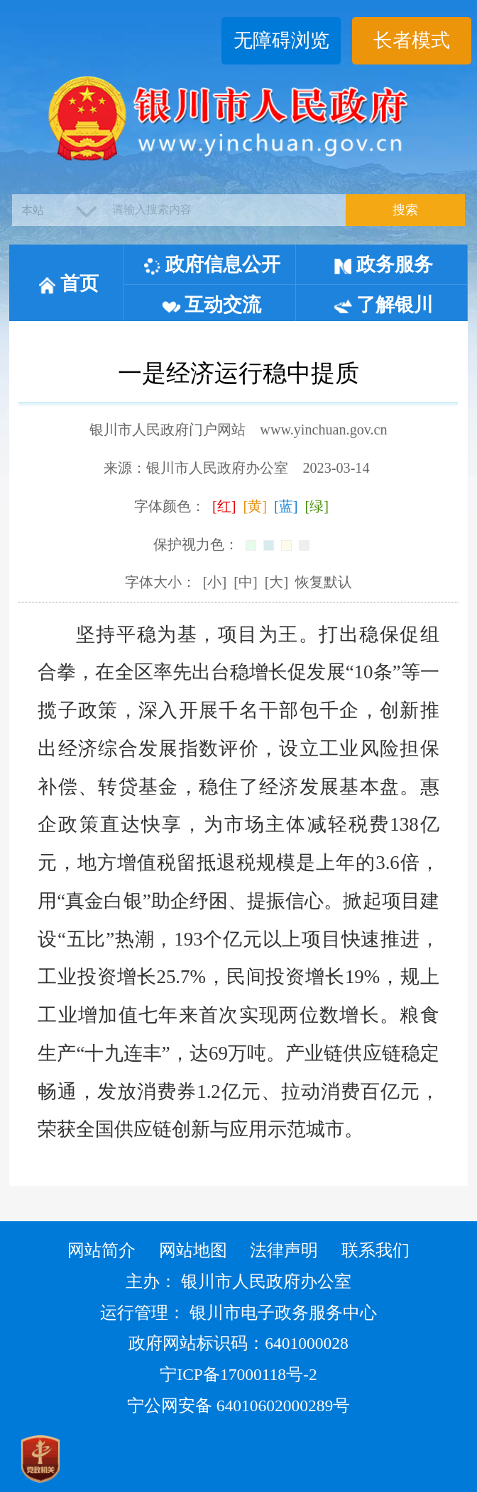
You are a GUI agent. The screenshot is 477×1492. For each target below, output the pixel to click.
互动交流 (211, 304)
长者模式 (411, 40)
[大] (276, 582)
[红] (224, 506)
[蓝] (285, 506)
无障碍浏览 (281, 40)
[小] (214, 582)
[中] (245, 582)
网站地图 (193, 1250)
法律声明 (284, 1250)
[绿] (316, 506)
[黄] (254, 506)
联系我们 (375, 1250)
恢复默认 (323, 582)
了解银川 (383, 304)
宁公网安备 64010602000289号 (239, 1405)
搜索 (405, 210)
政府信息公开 (211, 264)
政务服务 (383, 264)
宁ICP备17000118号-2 (238, 1374)
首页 (68, 283)
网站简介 (101, 1250)
